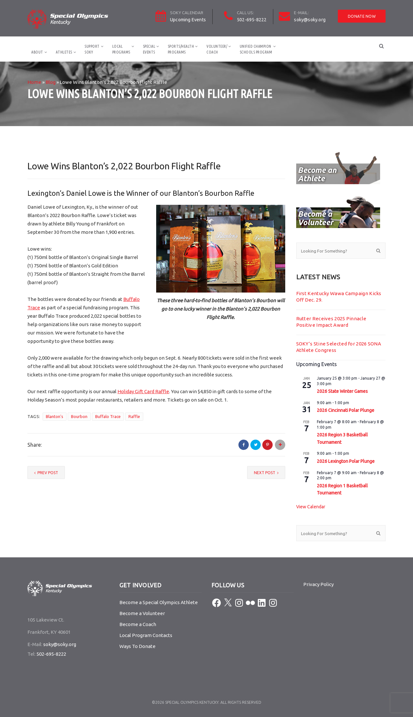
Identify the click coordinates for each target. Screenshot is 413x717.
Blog (50, 82)
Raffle (134, 416)
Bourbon (79, 416)
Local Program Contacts (145, 635)
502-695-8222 (252, 19)
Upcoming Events (188, 19)
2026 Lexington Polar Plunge (346, 461)
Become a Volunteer (142, 613)
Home (34, 82)
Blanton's (54, 416)
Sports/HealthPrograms (181, 49)
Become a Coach (137, 624)
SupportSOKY (92, 49)
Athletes (64, 52)
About (37, 52)
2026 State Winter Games (342, 391)
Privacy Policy (318, 584)
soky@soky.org (310, 19)
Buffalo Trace (108, 416)
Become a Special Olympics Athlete (158, 602)
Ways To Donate (137, 646)
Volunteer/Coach (216, 49)
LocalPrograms (121, 49)
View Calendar (310, 506)
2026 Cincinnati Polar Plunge (345, 410)
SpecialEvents (149, 49)
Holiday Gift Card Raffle (143, 391)
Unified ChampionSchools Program (256, 49)
